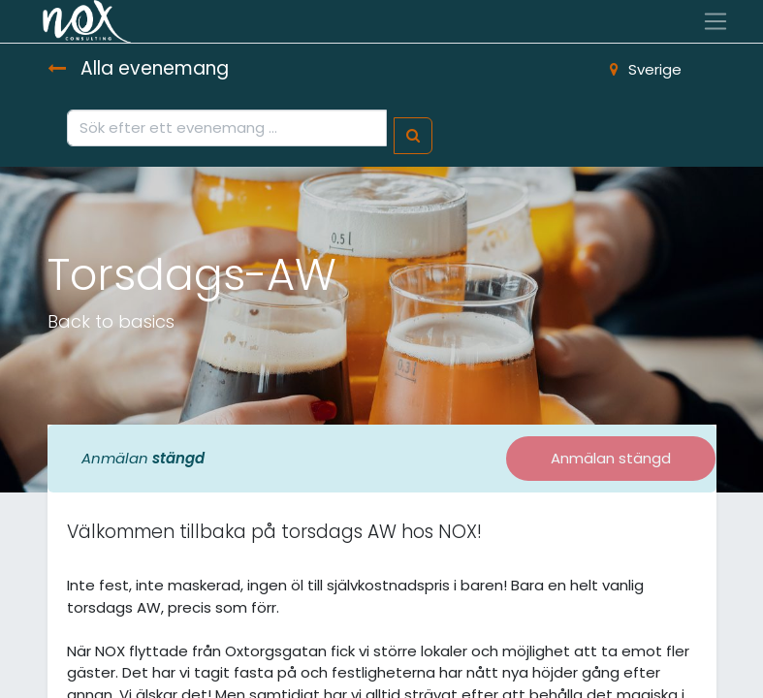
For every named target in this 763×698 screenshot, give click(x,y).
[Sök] (413, 136)
